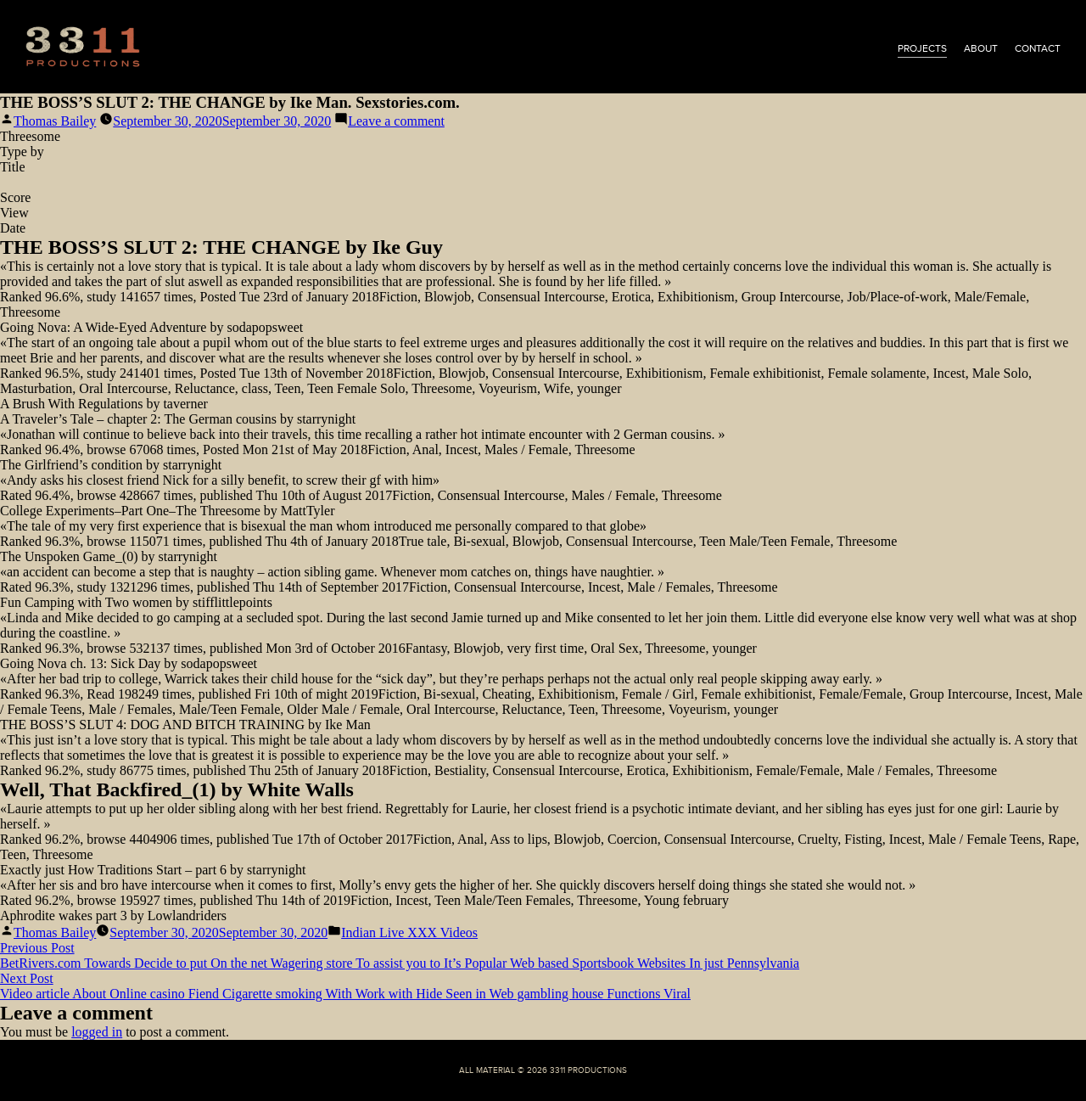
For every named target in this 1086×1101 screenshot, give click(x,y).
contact (1038, 48)
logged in (96, 1032)
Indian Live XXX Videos (409, 932)
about (981, 48)
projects (922, 48)
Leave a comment (396, 121)
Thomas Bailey (55, 121)
